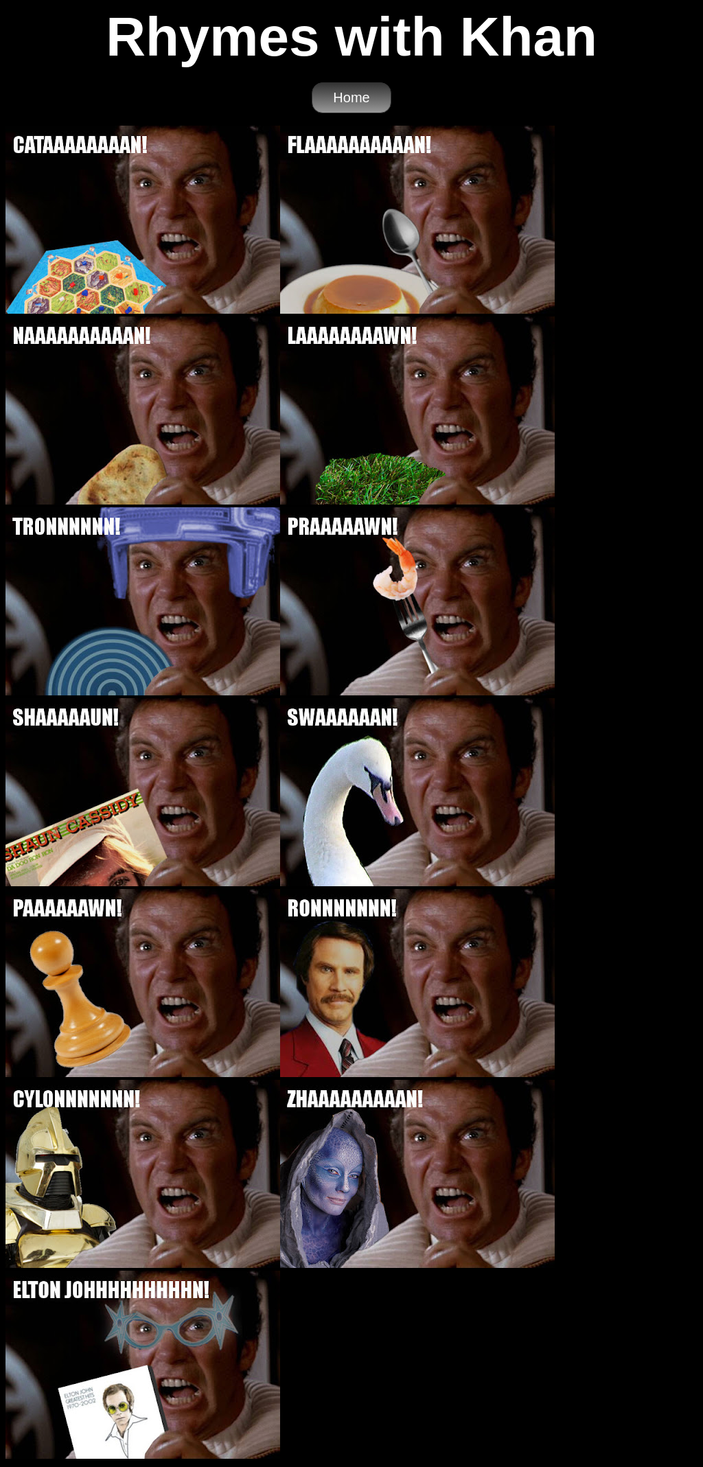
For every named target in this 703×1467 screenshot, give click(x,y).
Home (351, 97)
